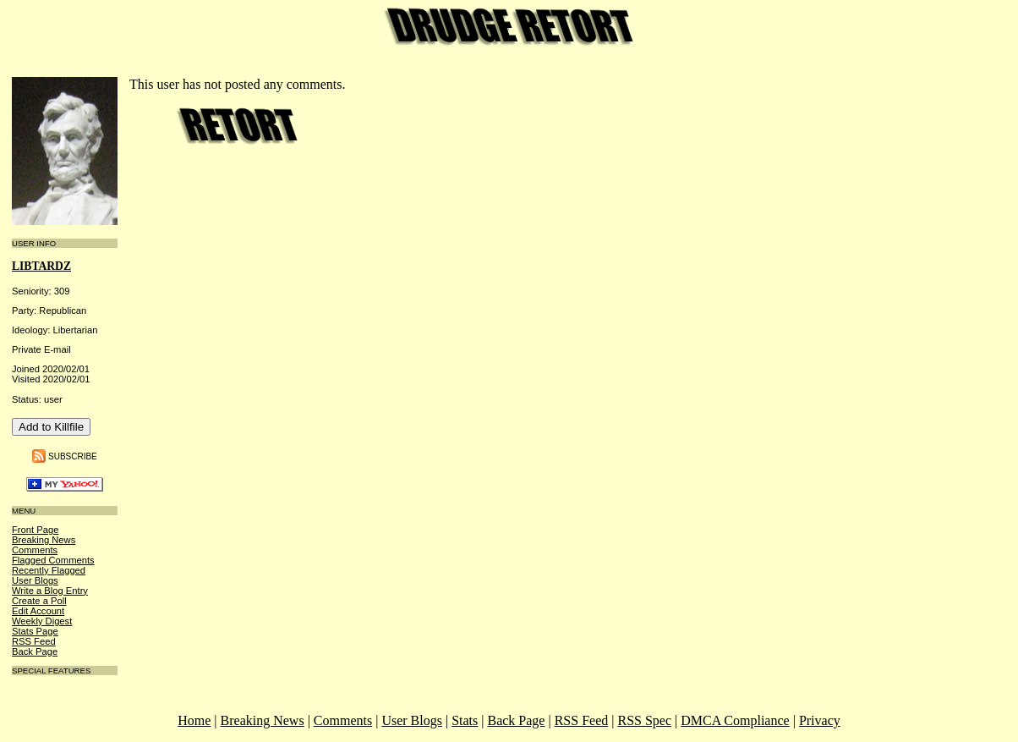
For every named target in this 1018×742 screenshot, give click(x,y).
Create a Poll (39, 601)
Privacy (819, 720)
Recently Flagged (48, 570)
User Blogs (35, 580)
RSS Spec (644, 720)
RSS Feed (34, 641)
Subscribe (72, 455)
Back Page (34, 651)
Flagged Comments (53, 560)
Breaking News (43, 540)
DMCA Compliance (735, 720)
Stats (465, 720)
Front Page (35, 530)
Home (194, 720)
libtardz (41, 266)
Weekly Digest (42, 621)
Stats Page (35, 631)
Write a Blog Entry (50, 590)
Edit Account (38, 611)
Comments (34, 550)
